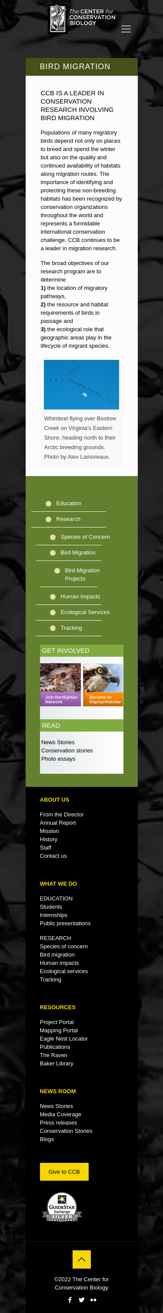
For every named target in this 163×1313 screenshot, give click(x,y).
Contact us (53, 856)
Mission (49, 831)
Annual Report (58, 822)
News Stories (57, 742)
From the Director (62, 814)
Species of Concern (85, 537)
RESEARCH (55, 938)
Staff (46, 847)
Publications (55, 1047)
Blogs (47, 1139)
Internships (54, 915)
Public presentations (65, 923)
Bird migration (57, 954)
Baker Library (56, 1063)
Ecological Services (85, 612)
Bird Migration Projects (82, 574)
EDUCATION (56, 898)
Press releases (58, 1122)
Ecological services (64, 971)
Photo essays (58, 759)
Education (69, 503)
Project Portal (57, 1022)
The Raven (54, 1055)
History (48, 839)
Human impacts (59, 963)
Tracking (71, 628)
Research (69, 519)
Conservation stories (66, 750)
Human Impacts (80, 596)
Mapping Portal (59, 1030)
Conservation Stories (66, 1131)
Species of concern (64, 946)
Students (51, 906)
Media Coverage (60, 1114)
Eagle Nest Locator (64, 1038)
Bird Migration (78, 552)
